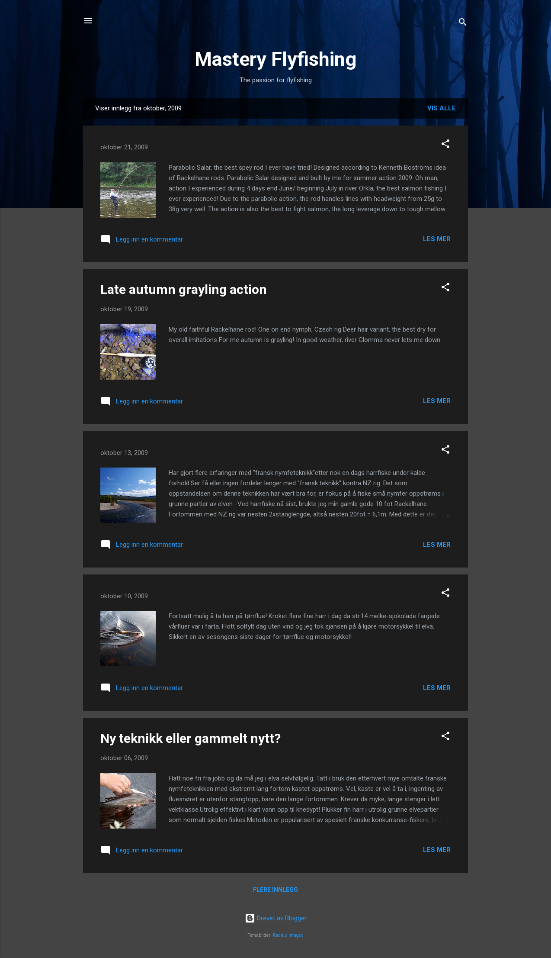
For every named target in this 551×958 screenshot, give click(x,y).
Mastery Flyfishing (275, 59)
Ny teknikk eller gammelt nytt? (190, 738)
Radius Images (288, 935)
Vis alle (441, 108)
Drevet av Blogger (276, 918)
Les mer (437, 239)
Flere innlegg (275, 889)
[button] (445, 145)
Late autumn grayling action (183, 289)
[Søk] (463, 23)
